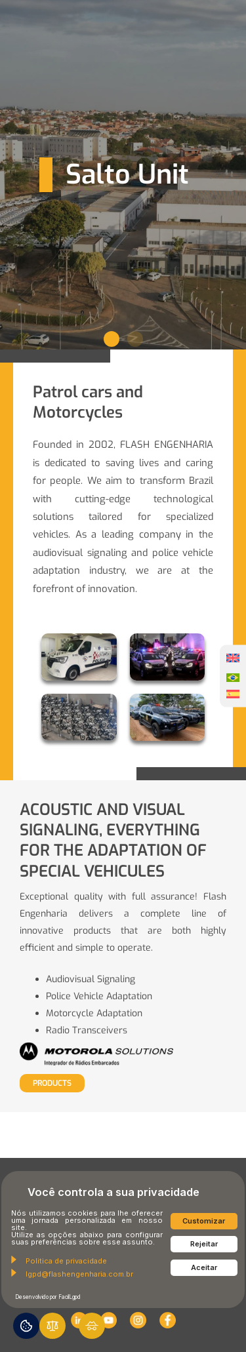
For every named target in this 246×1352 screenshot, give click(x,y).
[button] (111, 339)
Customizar (203, 1220)
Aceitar (204, 1267)
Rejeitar (204, 1243)
